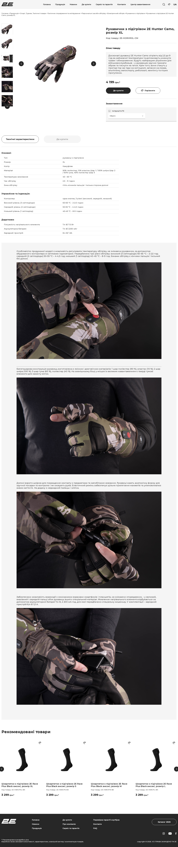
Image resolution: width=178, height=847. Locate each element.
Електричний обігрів (115, 13)
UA (175, 4)
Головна (47, 4)
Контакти (121, 4)
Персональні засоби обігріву (94, 13)
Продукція (60, 4)
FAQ (95, 828)
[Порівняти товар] (40, 743)
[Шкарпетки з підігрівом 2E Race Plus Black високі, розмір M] (111, 768)
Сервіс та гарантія (104, 4)
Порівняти (148, 90)
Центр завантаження (140, 4)
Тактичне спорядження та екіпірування (64, 13)
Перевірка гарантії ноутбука (106, 820)
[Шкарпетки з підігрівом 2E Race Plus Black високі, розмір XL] (22, 768)
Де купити (86, 4)
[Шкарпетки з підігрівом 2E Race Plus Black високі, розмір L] (156, 768)
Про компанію (69, 824)
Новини (73, 4)
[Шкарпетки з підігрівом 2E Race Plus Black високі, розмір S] (66, 768)
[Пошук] (164, 4)
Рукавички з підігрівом (135, 13)
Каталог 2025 (164, 822)
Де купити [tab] (62, 139)
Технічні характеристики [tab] (20, 139)
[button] (21, 63)
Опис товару (113, 48)
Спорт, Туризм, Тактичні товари (33, 13)
